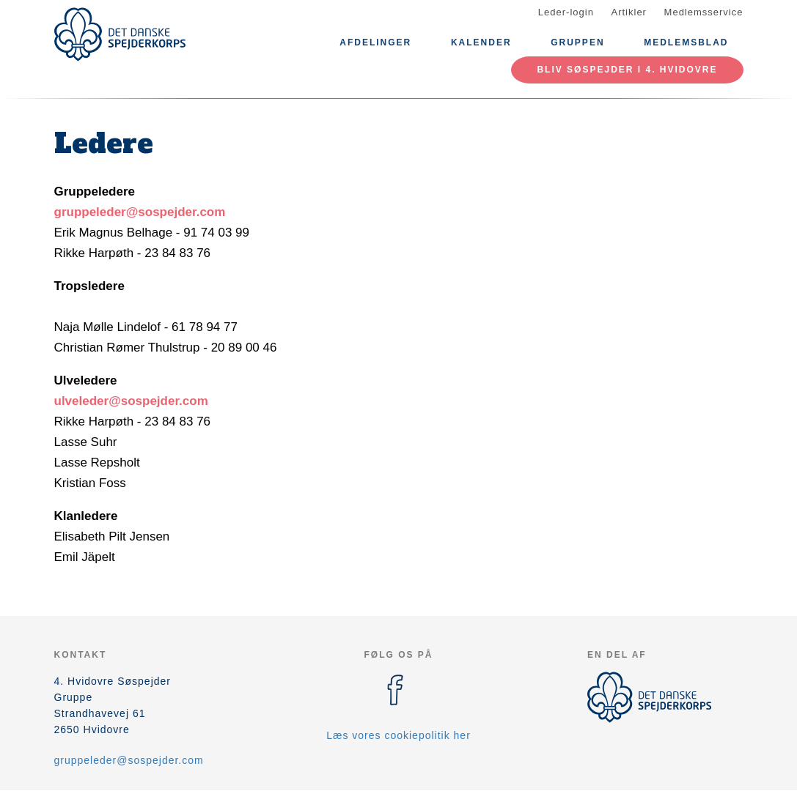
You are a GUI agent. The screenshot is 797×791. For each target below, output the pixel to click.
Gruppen (577, 42)
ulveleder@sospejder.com (131, 401)
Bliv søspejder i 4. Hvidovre (627, 69)
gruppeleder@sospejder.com (140, 212)
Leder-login (566, 12)
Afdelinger (375, 42)
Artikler (629, 12)
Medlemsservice (703, 12)
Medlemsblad (686, 42)
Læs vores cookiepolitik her (398, 735)
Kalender (481, 42)
